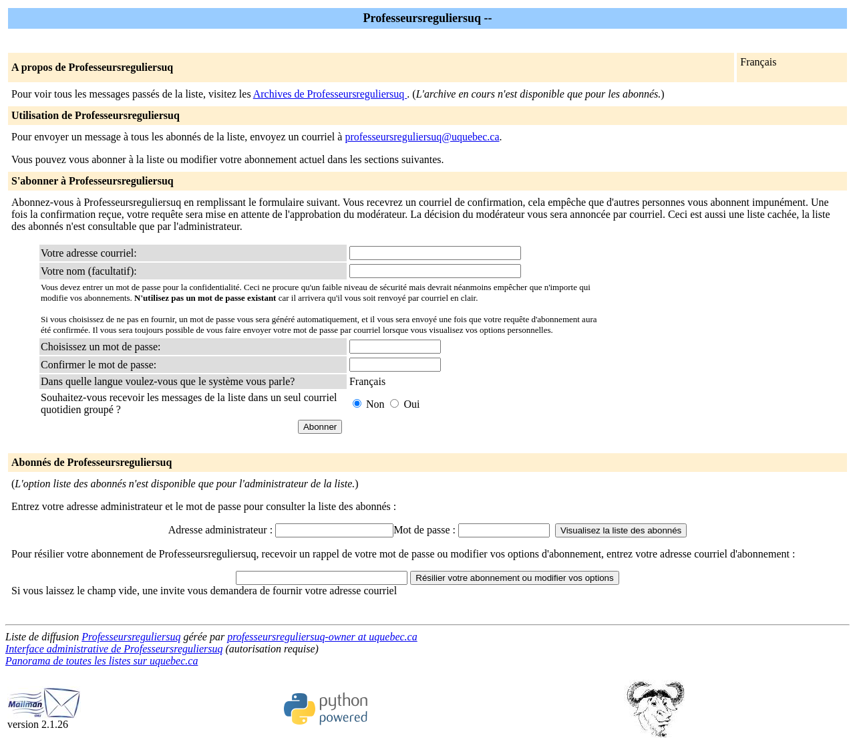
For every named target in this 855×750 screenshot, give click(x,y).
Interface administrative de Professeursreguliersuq (113, 648)
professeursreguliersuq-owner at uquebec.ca (322, 636)
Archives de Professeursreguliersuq (330, 94)
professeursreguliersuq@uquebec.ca (422, 136)
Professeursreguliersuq (130, 636)
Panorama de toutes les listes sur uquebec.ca (101, 660)
